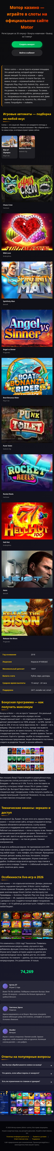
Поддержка (36, 1139)
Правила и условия (39, 1137)
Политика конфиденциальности (17, 1137)
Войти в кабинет (27, 52)
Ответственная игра (21, 1139)
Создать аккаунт (27, 44)
